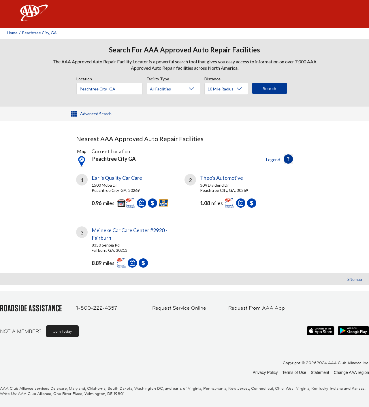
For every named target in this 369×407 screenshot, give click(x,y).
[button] (288, 159)
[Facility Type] (178, 89)
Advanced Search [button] (96, 113)
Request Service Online (179, 308)
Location (84, 78)
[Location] (109, 89)
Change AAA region (351, 372)
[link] (130, 193)
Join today (62, 331)
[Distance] (228, 89)
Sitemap (354, 279)
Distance (212, 78)
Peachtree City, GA (39, 32)
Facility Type (158, 78)
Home (12, 32)
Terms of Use (294, 372)
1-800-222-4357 (96, 308)
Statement (320, 372)
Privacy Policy (265, 372)
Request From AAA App (256, 308)
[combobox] (111, 87)
